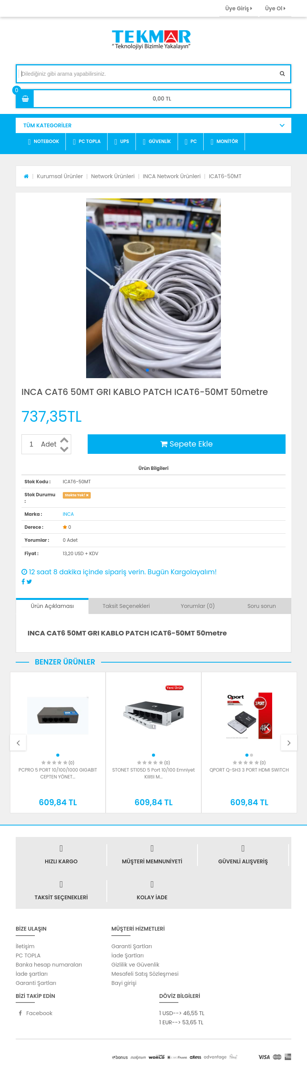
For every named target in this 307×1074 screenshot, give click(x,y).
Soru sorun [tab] (261, 606)
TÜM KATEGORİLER (47, 125)
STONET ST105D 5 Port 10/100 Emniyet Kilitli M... (153, 773)
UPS (121, 141)
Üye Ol (275, 8)
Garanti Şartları (36, 983)
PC (191, 141)
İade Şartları (127, 955)
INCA (68, 514)
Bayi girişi (123, 983)
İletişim (25, 946)
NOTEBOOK (43, 141)
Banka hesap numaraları (49, 964)
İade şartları (31, 974)
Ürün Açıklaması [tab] (52, 606)
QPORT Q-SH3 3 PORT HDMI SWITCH (249, 770)
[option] (58, 742)
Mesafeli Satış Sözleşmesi (145, 974)
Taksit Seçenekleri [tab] (126, 606)
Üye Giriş (238, 8)
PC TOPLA (86, 141)
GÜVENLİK (157, 141)
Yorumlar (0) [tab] (198, 606)
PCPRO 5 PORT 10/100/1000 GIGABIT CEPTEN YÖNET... (57, 773)
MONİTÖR (224, 141)
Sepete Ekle (186, 444)
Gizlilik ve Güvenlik (135, 964)
